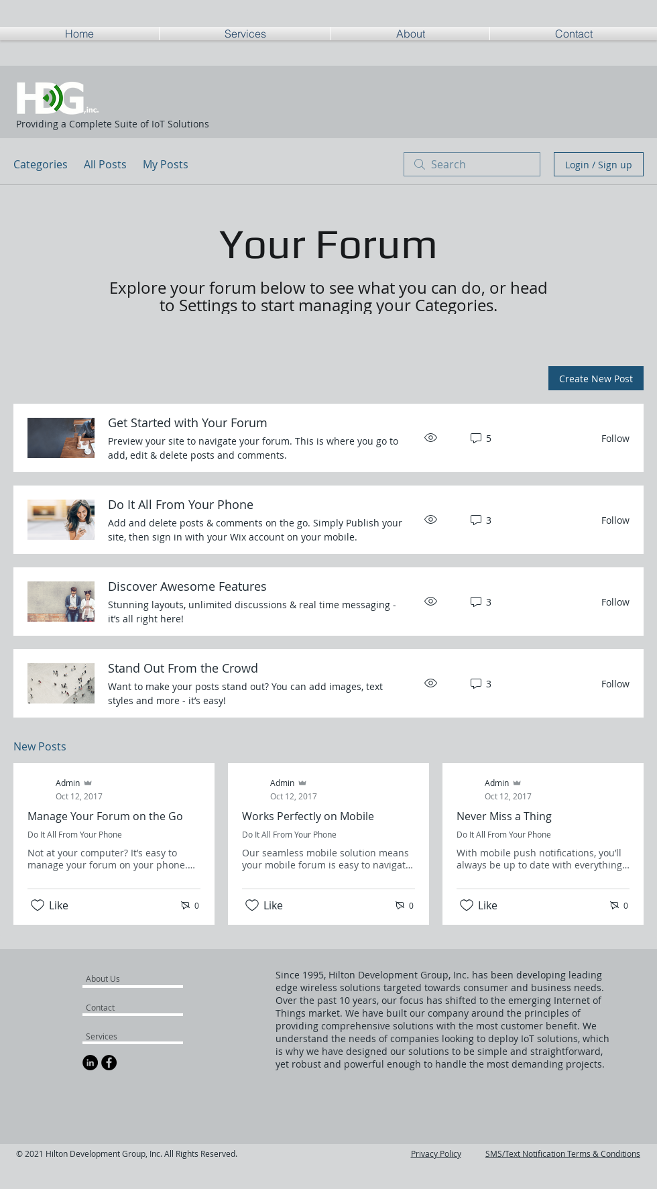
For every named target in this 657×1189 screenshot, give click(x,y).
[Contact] (118, 1007)
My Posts (165, 164)
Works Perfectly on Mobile (308, 816)
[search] (472, 164)
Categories (40, 164)
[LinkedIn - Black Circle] (90, 1062)
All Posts (105, 164)
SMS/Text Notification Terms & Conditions (562, 1153)
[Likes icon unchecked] (37, 905)
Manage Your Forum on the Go (105, 816)
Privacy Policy (436, 1153)
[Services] (122, 1036)
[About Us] (137, 978)
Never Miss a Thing (504, 816)
